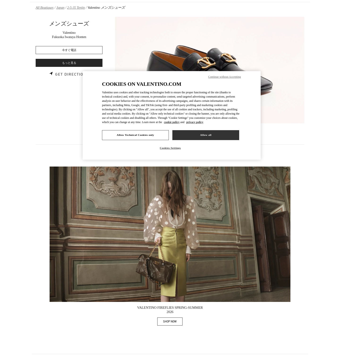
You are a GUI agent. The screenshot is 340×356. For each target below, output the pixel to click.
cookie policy (171, 122)
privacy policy (194, 122)
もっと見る (69, 63)
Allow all (205, 134)
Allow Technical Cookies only (135, 134)
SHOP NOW (173, 322)
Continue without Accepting (224, 76)
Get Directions (72, 74)
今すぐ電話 (69, 50)
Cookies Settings (170, 147)
